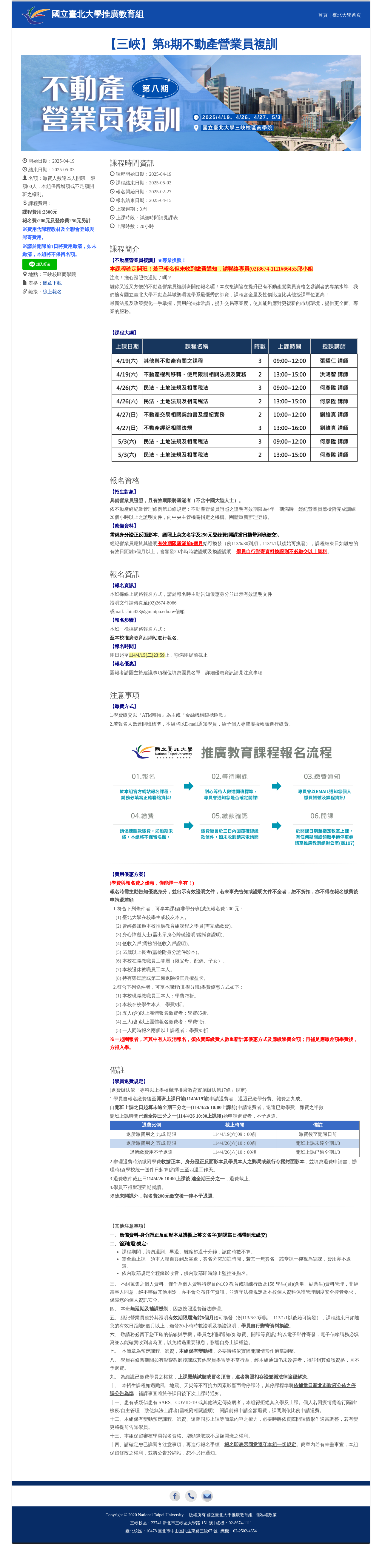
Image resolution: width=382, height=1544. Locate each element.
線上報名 (52, 291)
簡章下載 (52, 283)
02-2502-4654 (245, 1531)
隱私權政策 (266, 1515)
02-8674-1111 (240, 1523)
